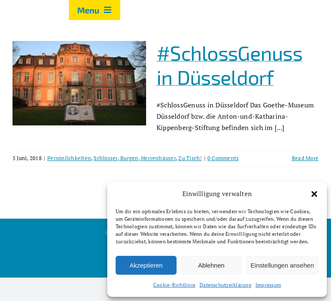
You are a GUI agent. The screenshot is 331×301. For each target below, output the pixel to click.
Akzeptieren (145, 265)
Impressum (268, 285)
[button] (314, 194)
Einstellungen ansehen (282, 265)
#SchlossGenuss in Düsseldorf (229, 65)
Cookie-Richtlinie (174, 285)
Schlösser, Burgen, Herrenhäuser (134, 158)
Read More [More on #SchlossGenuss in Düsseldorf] (305, 158)
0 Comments (223, 158)
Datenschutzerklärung (225, 285)
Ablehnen (211, 265)
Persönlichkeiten (69, 158)
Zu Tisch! (190, 158)
